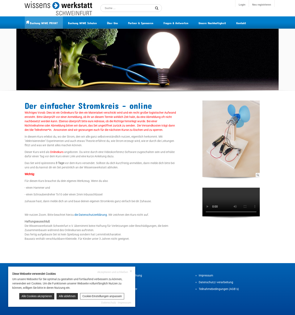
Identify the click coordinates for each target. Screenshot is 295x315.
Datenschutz (108, 302)
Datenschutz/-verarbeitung (216, 282)
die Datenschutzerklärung (90, 214)
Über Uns (120, 22)
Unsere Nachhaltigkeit (220, 22)
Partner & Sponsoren (148, 22)
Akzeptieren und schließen (114, 272)
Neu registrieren (261, 4)
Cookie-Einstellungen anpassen (102, 296)
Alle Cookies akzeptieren (37, 296)
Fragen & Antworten (183, 22)
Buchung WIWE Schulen (90, 22)
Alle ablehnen (67, 296)
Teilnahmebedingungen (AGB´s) (219, 289)
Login (242, 4)
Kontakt (249, 22)
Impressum (206, 275)
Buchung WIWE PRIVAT (52, 22)
